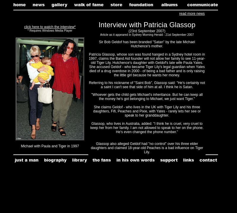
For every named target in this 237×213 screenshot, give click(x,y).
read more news (192, 14)
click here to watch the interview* (50, 27)
